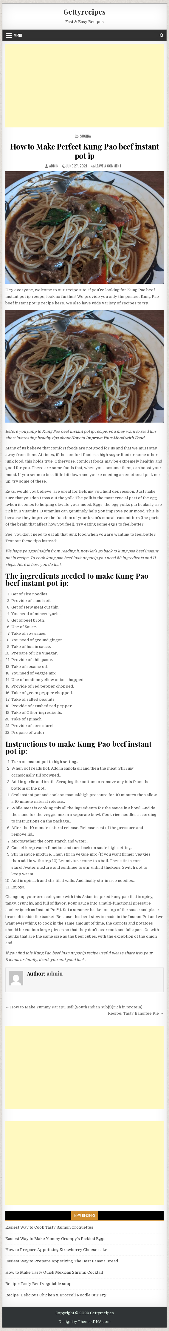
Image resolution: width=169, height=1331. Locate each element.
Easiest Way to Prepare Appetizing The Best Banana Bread (61, 1261)
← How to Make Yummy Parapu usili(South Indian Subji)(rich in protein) (73, 1007)
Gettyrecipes (84, 11)
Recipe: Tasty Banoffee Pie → (136, 1013)
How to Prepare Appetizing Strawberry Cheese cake (56, 1249)
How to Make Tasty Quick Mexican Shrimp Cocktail (54, 1272)
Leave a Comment (108, 165)
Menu (18, 35)
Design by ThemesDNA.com (84, 1322)
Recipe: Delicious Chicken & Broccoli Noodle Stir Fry (55, 1295)
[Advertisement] (84, 85)
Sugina (85, 135)
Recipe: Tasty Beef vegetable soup (38, 1283)
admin (53, 165)
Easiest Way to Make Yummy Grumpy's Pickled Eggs (55, 1238)
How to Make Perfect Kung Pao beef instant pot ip (84, 151)
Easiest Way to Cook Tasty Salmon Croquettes (49, 1227)
